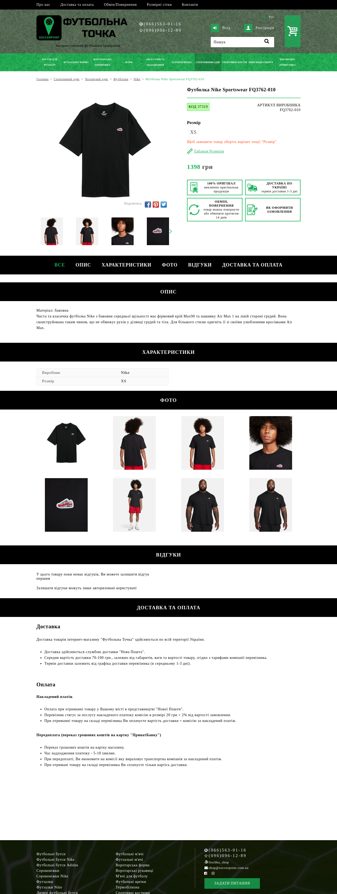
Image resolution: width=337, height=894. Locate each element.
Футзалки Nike (49, 887)
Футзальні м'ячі (129, 860)
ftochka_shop (219, 862)
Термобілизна (127, 887)
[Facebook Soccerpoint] (205, 873)
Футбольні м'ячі (130, 854)
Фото (169, 265)
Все (59, 265)
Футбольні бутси (50, 854)
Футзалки (44, 882)
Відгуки (200, 265)
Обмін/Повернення (120, 5)
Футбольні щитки (131, 882)
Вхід (220, 28)
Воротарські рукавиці (134, 871)
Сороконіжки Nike (52, 876)
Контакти (190, 5)
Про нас (43, 5)
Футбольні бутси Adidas (57, 865)
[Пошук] (242, 42)
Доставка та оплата (77, 5)
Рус (271, 17)
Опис (83, 265)
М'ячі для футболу (132, 876)
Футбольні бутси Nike (55, 860)
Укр (263, 17)
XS (193, 132)
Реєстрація (259, 28)
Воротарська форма (132, 865)
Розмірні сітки (159, 5)
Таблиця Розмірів (209, 151)
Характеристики (126, 265)
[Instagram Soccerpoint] (212, 873)
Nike (125, 372)
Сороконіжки (47, 871)
